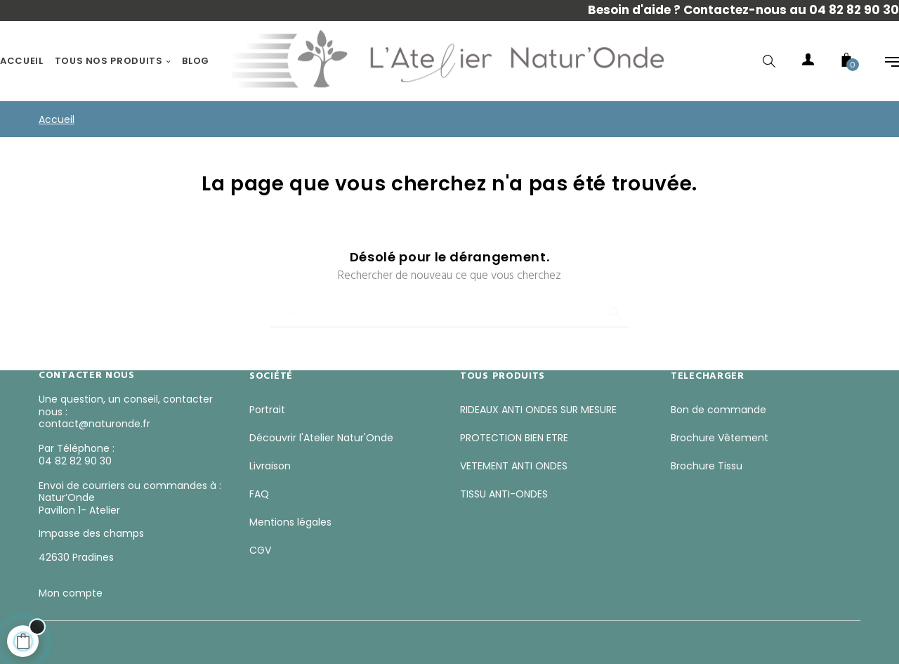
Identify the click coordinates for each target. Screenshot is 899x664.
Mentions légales (290, 522)
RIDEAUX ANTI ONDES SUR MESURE (538, 410)
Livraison (270, 466)
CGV (260, 550)
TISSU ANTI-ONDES (504, 494)
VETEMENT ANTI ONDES (513, 466)
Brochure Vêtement (719, 438)
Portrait (267, 410)
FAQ (259, 494)
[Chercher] (449, 307)
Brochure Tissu (706, 466)
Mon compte (71, 593)
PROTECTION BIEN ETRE (514, 438)
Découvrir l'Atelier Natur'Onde (321, 438)
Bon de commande (718, 410)
